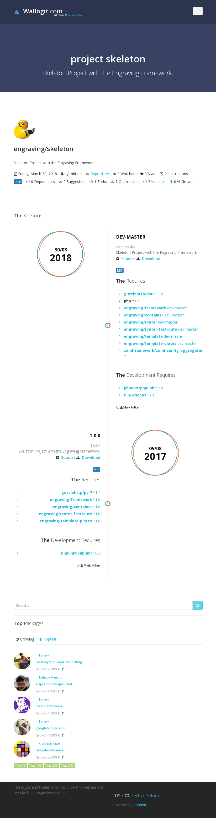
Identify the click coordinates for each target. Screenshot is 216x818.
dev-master (155, 307)
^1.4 (143, 293)
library (44, 655)
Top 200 (51, 765)
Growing (25, 639)
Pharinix (140, 804)
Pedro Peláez (75, 15)
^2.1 (139, 394)
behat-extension (51, 677)
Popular (47, 639)
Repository (100, 173)
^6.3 (80, 553)
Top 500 (67, 765)
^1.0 (75, 499)
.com (38, 11)
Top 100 (35, 765)
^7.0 (143, 387)
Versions (158, 181)
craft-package (49, 743)
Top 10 (20, 765)
